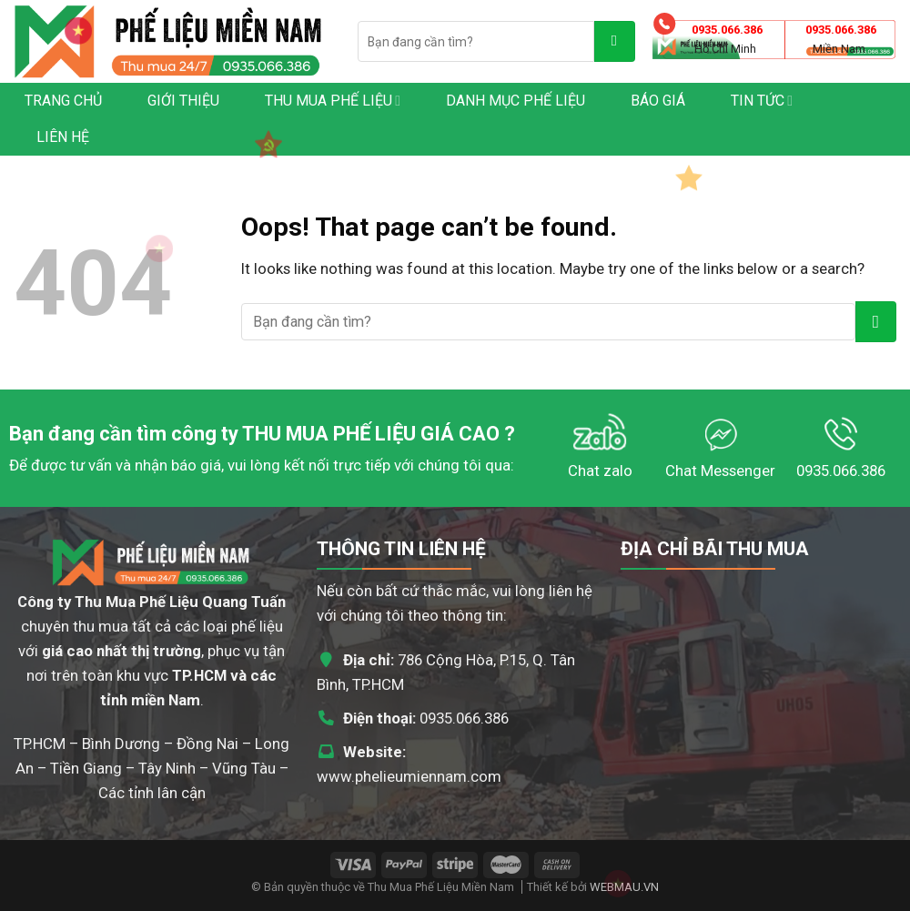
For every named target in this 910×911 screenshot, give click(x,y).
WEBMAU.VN (624, 887)
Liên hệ (62, 137)
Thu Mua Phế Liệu (332, 101)
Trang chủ (63, 100)
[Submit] (614, 41)
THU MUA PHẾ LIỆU (329, 433)
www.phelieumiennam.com (409, 776)
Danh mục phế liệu (515, 100)
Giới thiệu (183, 100)
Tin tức (762, 101)
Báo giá (658, 100)
